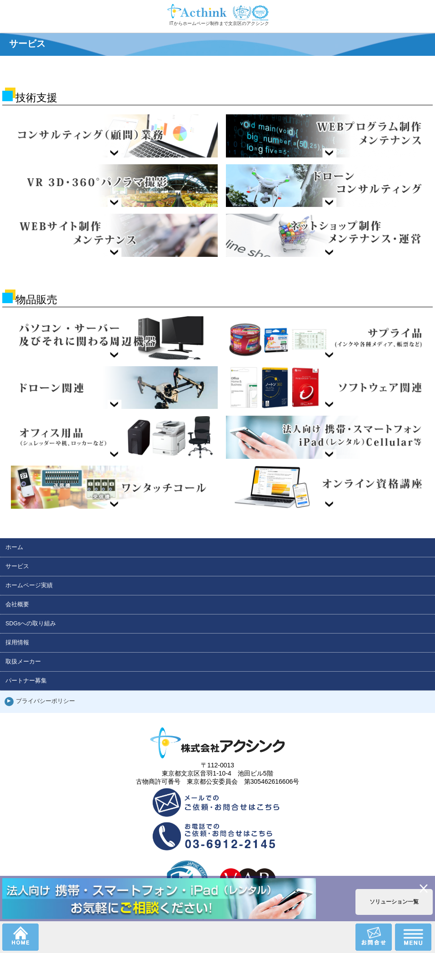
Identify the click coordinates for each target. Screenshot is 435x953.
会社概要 (17, 604)
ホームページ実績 (29, 585)
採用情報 (17, 642)
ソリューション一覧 (394, 902)
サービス (17, 566)
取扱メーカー (23, 661)
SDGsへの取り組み (30, 623)
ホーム (14, 547)
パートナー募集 (26, 681)
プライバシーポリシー (45, 701)
